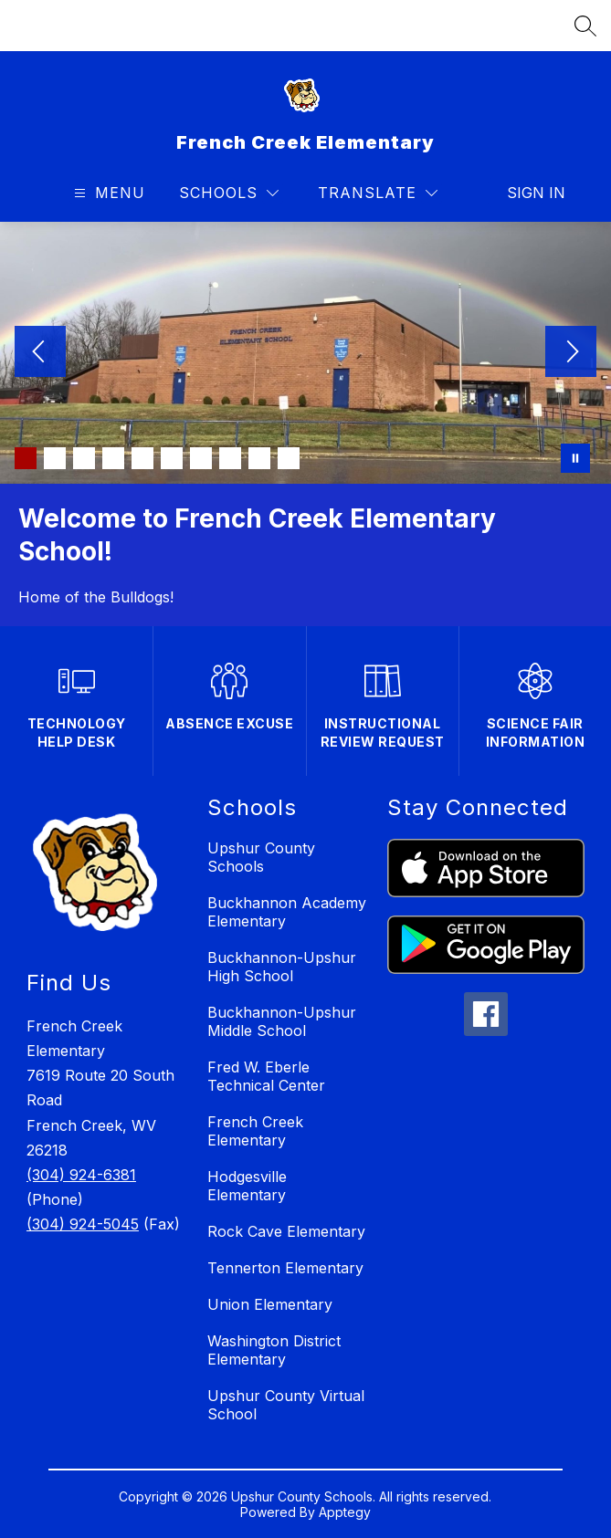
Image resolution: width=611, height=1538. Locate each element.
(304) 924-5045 (82, 1224)
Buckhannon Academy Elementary (286, 912)
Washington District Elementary (274, 1350)
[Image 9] (259, 458)
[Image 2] (55, 458)
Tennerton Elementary (285, 1268)
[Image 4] (113, 458)
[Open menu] (107, 193)
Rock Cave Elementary (286, 1231)
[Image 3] (84, 458)
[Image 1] (26, 458)
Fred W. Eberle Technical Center (266, 1076)
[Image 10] (289, 458)
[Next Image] (570, 353)
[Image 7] (201, 458)
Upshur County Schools (261, 857)
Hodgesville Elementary (247, 1185)
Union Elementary (269, 1304)
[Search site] (585, 26)
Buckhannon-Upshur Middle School (281, 1021)
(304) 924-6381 (81, 1175)
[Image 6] (172, 458)
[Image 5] (142, 458)
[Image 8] (230, 458)
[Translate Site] (377, 193)
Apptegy (345, 1512)
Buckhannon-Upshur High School (281, 966)
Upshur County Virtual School (285, 1404)
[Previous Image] (40, 353)
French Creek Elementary (255, 1131)
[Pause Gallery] (575, 458)
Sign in (525, 192)
